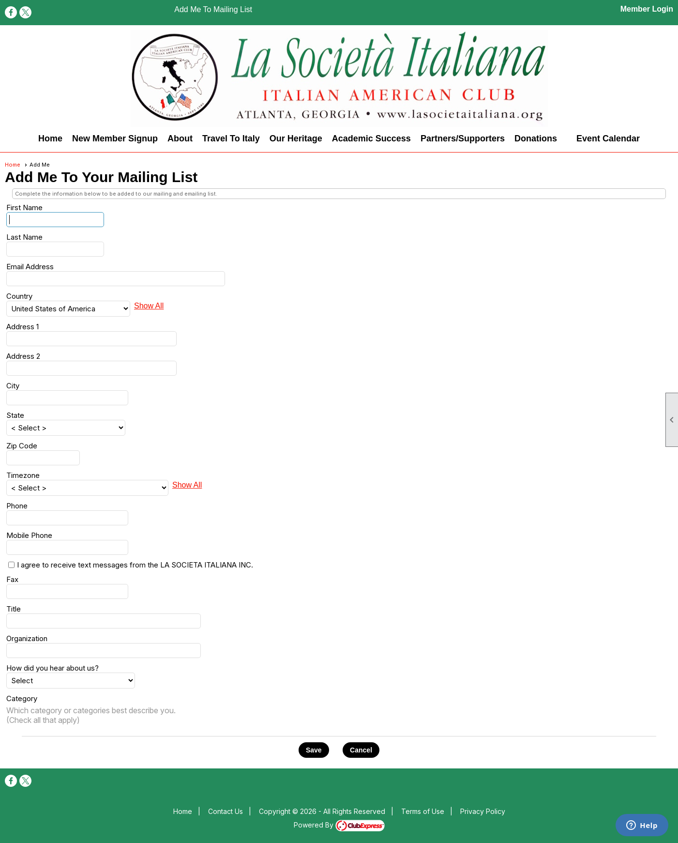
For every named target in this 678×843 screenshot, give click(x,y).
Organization (26, 638)
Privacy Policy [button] (482, 811)
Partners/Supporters (463, 138)
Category (21, 698)
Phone (17, 505)
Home (50, 138)
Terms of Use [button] (422, 811)
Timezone (23, 475)
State (15, 415)
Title (13, 608)
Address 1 (22, 326)
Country (19, 296)
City (12, 385)
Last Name (24, 237)
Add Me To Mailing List (213, 9)
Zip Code (21, 445)
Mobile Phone (29, 535)
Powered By (339, 825)
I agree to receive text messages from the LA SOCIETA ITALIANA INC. (135, 564)
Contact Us (225, 811)
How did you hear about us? (52, 668)
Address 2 (23, 356)
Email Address (30, 266)
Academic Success (371, 138)
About (180, 138)
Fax (12, 579)
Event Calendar (608, 138)
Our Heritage (296, 138)
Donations (535, 138)
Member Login (646, 9)
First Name (24, 207)
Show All (149, 306)
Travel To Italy (231, 138)
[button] (314, 750)
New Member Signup (115, 138)
